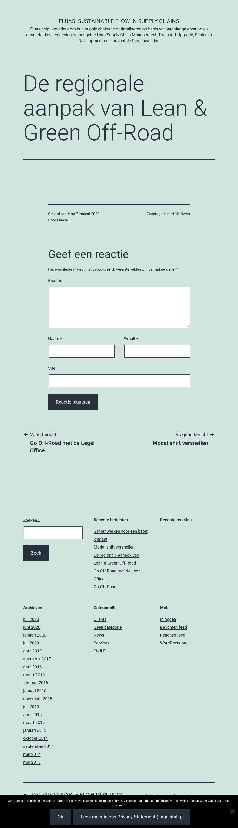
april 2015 (32, 714)
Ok (60, 817)
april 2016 (32, 666)
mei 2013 (32, 762)
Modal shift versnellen (114, 547)
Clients (100, 619)
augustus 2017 (37, 659)
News (185, 214)
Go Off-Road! (106, 586)
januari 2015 (34, 730)
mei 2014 (32, 754)
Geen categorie (108, 627)
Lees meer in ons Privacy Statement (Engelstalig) (132, 817)
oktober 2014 (35, 738)
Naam (55, 338)
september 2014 (38, 746)
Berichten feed (173, 627)
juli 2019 (31, 643)
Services (101, 643)
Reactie (55, 280)
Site (51, 368)
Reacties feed (172, 635)
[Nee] (232, 811)
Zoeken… (31, 520)
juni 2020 (31, 627)
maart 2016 (34, 674)
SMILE (100, 650)
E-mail (130, 338)
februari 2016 (35, 682)
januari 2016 (34, 690)
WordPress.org (174, 643)
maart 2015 (34, 722)
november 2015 (37, 698)
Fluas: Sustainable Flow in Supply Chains (119, 21)
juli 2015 (31, 706)
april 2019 (32, 650)
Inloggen (168, 619)
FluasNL (64, 220)
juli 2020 (31, 619)
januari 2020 (34, 635)
